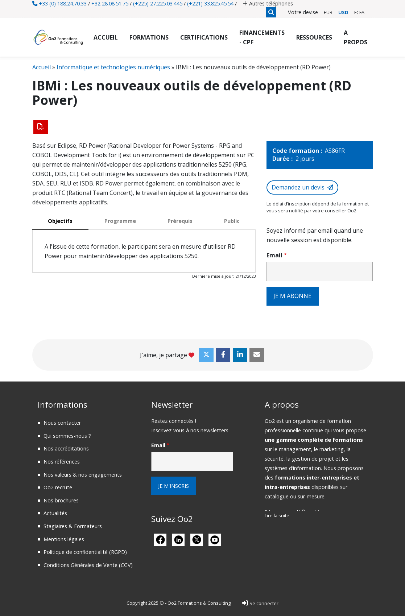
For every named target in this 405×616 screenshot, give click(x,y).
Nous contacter (62, 422)
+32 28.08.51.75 (109, 3)
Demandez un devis (298, 187)
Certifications (204, 37)
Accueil (106, 37)
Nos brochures (61, 500)
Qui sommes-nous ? (67, 435)
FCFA (359, 12)
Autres (268, 3)
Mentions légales (64, 538)
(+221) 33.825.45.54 (210, 3)
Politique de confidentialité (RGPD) (85, 551)
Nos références (62, 461)
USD (343, 12)
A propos (355, 37)
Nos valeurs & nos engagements (83, 474)
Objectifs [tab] (60, 220)
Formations (149, 37)
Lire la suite (277, 515)
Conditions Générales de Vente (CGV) (88, 564)
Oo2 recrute (58, 487)
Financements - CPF (262, 37)
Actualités (55, 513)
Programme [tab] (120, 220)
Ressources (314, 37)
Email (274, 255)
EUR (328, 12)
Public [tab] (232, 220)
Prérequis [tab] (180, 220)
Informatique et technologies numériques (113, 67)
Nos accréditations (66, 448)
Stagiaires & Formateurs (73, 525)
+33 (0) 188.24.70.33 (59, 3)
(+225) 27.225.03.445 (157, 3)
